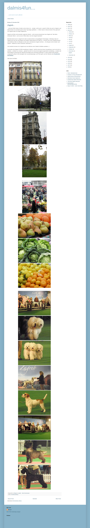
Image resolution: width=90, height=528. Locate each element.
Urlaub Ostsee (10, 18)
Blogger (57, 521)
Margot (67, 30)
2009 (69, 24)
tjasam (47, 521)
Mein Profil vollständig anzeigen (71, 32)
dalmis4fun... (21, 8)
